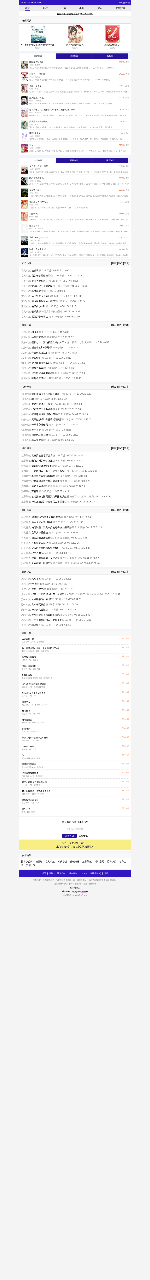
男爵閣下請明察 (29, 764)
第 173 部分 (47, 625)
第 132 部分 (67, 620)
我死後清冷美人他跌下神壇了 (46, 394)
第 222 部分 (58, 599)
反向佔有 (26, 711)
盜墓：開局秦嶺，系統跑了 (45, 558)
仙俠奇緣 (26, 394)
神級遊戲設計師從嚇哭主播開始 (47, 501)
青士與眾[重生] (39, 352)
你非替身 (36, 429)
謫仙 (33, 399)
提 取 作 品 (69, 836)
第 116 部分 (64, 414)
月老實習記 (27, 720)
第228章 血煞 (53, 604)
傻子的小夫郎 (38, 306)
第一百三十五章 (61, 286)
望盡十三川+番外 (40, 347)
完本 (100, 8)
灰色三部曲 (37, 589)
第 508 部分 (56, 347)
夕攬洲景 (26, 728)
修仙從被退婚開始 (40, 373)
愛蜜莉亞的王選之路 (42, 286)
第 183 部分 (52, 306)
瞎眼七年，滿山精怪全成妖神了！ (49, 342)
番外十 (44, 291)
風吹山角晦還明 (29, 666)
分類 (63, 8)
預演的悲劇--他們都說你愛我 (35, 737)
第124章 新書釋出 (60, 537)
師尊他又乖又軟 (39, 435)
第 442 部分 (73, 471)
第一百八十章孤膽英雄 (51, 311)
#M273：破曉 (28, 746)
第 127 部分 (54, 435)
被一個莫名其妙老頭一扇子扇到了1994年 (40, 648)
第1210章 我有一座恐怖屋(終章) (86, 594)
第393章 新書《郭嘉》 (55, 486)
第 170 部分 (66, 614)
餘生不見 (26, 809)
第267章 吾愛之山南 (70, 558)
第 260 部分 (62, 363)
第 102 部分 (67, 517)
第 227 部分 (69, 394)
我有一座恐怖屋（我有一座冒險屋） (50, 594)
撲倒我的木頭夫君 (30, 800)
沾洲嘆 (35, 270)
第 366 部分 (53, 352)
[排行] (120, 263)
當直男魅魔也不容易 (42, 455)
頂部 (106, 873)
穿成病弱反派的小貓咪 (43, 301)
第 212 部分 (45, 332)
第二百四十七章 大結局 (79, 342)
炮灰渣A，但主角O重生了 (33, 693)
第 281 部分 (50, 440)
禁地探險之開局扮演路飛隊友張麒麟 (50, 496)
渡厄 (33, 584)
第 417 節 (60, 404)
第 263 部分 (54, 532)
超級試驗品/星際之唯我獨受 (45, 517)
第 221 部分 (45, 270)
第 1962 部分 (55, 543)
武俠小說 (26, 332)
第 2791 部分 (57, 275)
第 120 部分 (50, 589)
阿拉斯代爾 (27, 675)
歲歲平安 (26, 702)
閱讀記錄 (120, 8)
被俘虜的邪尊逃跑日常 (43, 363)
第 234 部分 (66, 481)
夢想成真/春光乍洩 (41, 378)
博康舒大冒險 (38, 609)
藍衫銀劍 (36, 358)
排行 (45, 8)
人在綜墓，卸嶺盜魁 (42, 563)
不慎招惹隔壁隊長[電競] (43, 476)
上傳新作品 (83, 836)
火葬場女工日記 (39, 543)
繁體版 (38, 861)
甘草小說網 (27, 861)
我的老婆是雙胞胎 (40, 275)
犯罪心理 (36, 553)
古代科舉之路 (28, 639)
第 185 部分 (47, 358)
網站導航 (73, 873)
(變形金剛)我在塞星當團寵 (34, 684)
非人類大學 (37, 440)
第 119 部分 (54, 280)
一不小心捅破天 (39, 424)
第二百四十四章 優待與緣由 (67, 563)
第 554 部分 (47, 579)
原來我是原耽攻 (29, 657)
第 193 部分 (62, 301)
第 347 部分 (54, 424)
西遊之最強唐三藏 (40, 537)
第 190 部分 (43, 584)
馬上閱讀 (125, 639)
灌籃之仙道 (37, 486)
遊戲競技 (26, 455)
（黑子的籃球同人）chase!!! (46, 620)
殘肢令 (35, 332)
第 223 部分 (59, 522)
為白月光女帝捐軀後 (42, 522)
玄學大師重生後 (39, 532)
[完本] (126, 263)
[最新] (114, 263)
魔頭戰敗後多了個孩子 (43, 404)
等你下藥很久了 (39, 280)
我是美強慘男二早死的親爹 (45, 481)
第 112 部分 (52, 609)
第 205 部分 (45, 491)
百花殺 (35, 491)
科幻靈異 (26, 517)
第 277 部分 (61, 466)
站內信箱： (75, 891)
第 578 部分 (47, 553)
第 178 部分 (47, 429)
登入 (121, 2)
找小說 (127, 2)
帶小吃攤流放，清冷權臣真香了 (36, 791)
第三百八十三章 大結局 (82, 496)
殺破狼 (35, 311)
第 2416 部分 (55, 316)
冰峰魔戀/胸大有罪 (41, 599)
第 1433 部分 (57, 296)
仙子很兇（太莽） (40, 296)
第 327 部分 (43, 399)
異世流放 (36, 291)
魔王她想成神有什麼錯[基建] (46, 419)
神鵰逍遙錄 (37, 368)
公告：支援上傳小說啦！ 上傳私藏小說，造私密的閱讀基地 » (74, 845)
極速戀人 (36, 625)
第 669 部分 (59, 460)
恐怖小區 (36, 579)
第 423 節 (68, 548)
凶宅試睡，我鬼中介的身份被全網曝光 (51, 527)
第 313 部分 (50, 368)
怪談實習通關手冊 (30, 773)
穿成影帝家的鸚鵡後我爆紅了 (46, 548)
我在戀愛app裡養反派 (42, 466)
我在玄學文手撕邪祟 (42, 409)
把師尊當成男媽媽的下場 (44, 414)
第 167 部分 (59, 455)
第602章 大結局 (59, 373)
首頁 (27, 8)
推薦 (81, 8)
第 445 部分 (58, 378)
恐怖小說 (26, 579)
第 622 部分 (71, 501)
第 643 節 (58, 409)
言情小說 (30, 865)
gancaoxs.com (31, 2)
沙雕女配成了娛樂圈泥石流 (45, 614)
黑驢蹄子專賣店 (39, 316)
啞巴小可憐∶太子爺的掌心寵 (34, 782)
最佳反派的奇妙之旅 (42, 460)
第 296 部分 (50, 337)
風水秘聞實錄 (38, 604)
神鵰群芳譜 (37, 337)
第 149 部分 (68, 419)
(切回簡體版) (95, 873)
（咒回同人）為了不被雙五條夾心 (49, 471)
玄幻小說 (26, 270)
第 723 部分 (78, 527)
